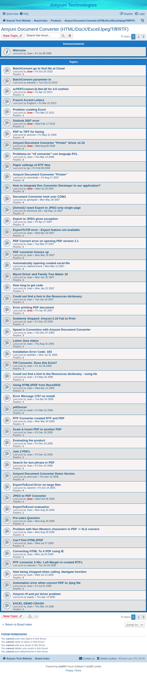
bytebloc (31, 354)
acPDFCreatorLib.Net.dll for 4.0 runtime (41, 89)
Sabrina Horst (34, 266)
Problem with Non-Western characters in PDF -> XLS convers (56, 529)
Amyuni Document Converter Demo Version (44, 473)
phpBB (61, 666)
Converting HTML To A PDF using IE (38, 551)
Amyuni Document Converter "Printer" (40, 174)
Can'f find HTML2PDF (28, 540)
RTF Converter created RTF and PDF (39, 418)
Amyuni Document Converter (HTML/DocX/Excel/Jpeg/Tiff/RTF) (64, 29)
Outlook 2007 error (26, 120)
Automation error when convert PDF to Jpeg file (47, 583)
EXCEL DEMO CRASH (28, 603)
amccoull (32, 476)
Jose (30, 71)
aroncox (31, 134)
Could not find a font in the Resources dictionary (47, 296)
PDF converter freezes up (31, 252)
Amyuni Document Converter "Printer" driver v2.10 (49, 142)
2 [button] (138, 37)
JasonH (31, 487)
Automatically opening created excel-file (41, 263)
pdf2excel (20, 407)
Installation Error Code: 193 (32, 351)
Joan (29, 53)
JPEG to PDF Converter (29, 495)
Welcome (19, 50)
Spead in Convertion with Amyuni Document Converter (52, 329)
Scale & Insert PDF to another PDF (37, 429)
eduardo (31, 82)
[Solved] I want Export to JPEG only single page (47, 207)
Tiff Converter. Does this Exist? (35, 363)
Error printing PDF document (33, 307)
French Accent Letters (28, 100)
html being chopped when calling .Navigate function (49, 571)
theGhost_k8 (34, 210)
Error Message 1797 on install (34, 396)
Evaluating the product (29, 440)
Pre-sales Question (26, 518)
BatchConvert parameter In (32, 79)
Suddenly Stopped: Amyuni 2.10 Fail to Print (44, 318)
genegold (32, 199)
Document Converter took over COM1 (39, 196)
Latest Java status (26, 340)
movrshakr (32, 177)
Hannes (31, 565)
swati (30, 410)
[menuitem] (23, 14)
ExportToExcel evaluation (31, 507)
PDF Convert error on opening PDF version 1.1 (46, 241)
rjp (28, 168)
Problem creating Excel (29, 109)
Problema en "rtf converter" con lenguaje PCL (45, 154)
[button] (143, 36)
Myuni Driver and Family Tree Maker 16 (40, 274)
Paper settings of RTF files (31, 165)
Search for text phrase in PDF (34, 462)
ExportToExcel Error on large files (37, 484)
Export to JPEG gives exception (35, 218)
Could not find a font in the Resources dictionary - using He (55, 374)
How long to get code (28, 285)
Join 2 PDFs (21, 451)
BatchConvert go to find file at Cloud (39, 68)
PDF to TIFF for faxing (28, 131)
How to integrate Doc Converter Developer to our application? (56, 185)
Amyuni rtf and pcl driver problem (37, 594)
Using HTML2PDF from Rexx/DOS (37, 385)
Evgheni (31, 103)
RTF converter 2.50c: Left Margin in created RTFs (47, 562)
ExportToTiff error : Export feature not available (46, 230)
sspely (30, 597)
